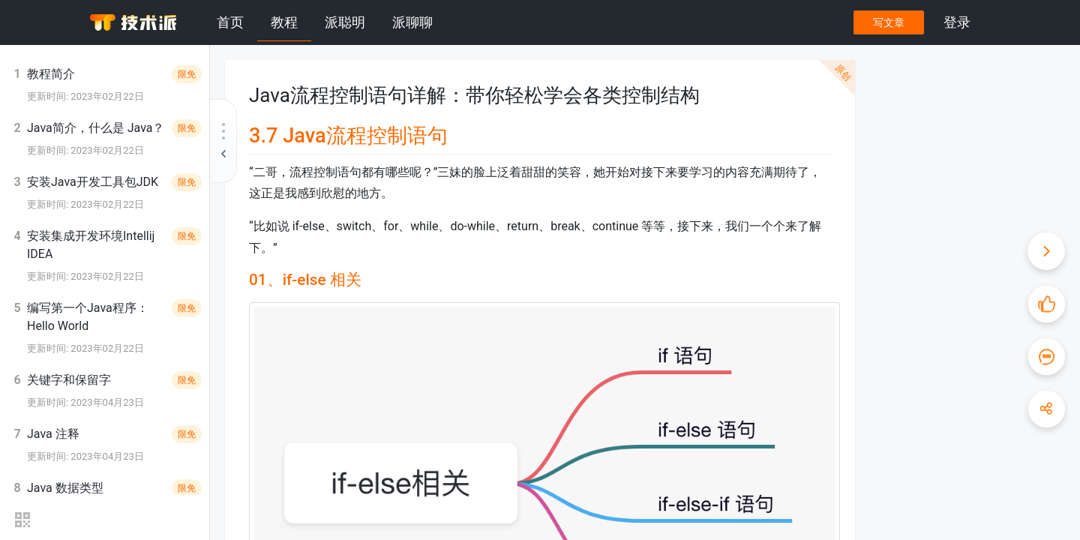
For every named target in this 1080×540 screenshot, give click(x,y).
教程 (284, 22)
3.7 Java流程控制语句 (937, 112)
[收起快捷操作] (1046, 251)
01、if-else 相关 (928, 130)
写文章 (888, 22)
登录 (957, 22)
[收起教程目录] (223, 141)
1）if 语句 (929, 149)
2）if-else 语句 (938, 167)
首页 (230, 22)
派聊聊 (412, 22)
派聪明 (345, 22)
